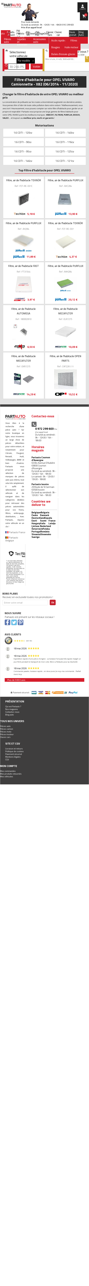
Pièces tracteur (7, 734)
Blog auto (9, 714)
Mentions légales (13, 756)
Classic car (58, 33)
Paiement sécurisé (13, 754)
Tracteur (29, 33)
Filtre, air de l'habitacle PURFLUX (65, 180)
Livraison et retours (14, 748)
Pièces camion (6, 728)
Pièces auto (5, 726)
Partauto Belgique (11, 539)
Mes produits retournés (11, 773)
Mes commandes (8, 771)
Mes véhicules (6, 776)
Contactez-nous (12, 711)
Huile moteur (71, 47)
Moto (21, 33)
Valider (36, 67)
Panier (85, 14)
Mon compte (8, 766)
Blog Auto (81, 33)
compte (82, 9)
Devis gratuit (72, 33)
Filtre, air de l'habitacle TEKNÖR (23, 180)
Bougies (55, 47)
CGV (7, 759)
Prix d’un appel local (31, 28)
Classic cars (50, 33)
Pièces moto (5, 731)
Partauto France (15, 532)
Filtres (73, 40)
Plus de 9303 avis (16, 680)
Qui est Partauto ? (13, 706)
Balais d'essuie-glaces (63, 54)
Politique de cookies (14, 751)
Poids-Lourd (11, 33)
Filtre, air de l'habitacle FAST (23, 266)
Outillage (39, 33)
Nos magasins (11, 709)
